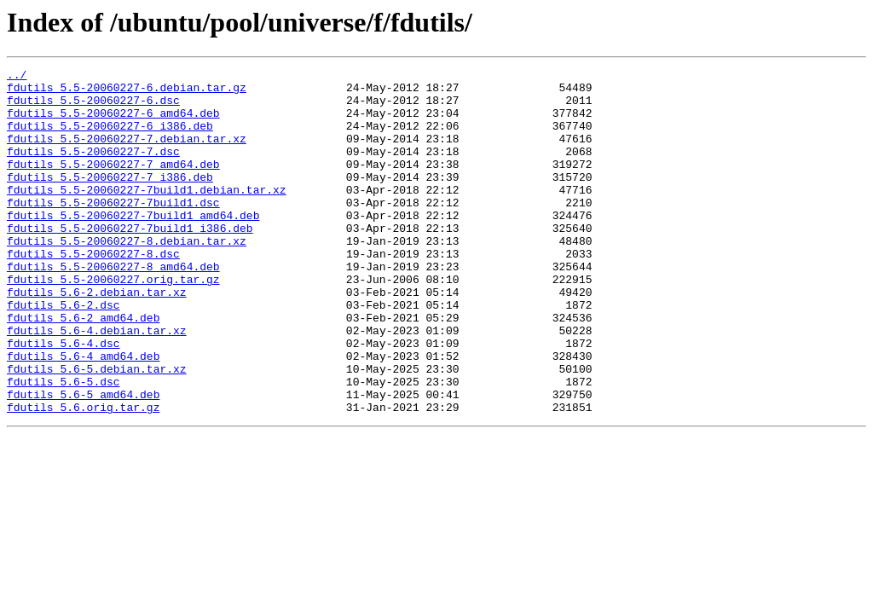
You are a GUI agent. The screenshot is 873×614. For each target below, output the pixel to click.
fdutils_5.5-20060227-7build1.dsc (113, 230)
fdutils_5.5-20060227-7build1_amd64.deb (133, 245)
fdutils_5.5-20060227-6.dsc (93, 107)
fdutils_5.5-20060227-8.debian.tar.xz (126, 276)
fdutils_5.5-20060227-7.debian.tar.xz (126, 153)
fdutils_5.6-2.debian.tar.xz (97, 337)
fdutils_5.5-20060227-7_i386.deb (110, 199)
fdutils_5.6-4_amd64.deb (83, 414)
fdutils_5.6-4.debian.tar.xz (97, 383)
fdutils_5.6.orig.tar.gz (83, 476)
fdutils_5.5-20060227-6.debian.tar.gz (126, 92)
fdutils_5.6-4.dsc (63, 399)
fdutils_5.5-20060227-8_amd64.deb (113, 307)
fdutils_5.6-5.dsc (63, 445)
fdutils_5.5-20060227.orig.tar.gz (113, 322)
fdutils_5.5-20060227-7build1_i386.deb (130, 261)
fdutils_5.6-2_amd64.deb (83, 368)
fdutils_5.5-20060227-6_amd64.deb (113, 122)
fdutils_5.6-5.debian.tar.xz (97, 429)
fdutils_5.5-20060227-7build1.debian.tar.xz (146, 215)
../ (16, 76)
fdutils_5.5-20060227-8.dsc (93, 291)
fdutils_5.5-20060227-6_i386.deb (110, 138)
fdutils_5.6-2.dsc (63, 353)
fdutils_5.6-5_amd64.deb (83, 460)
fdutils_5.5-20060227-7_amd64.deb (113, 184)
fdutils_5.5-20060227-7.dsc (93, 169)
